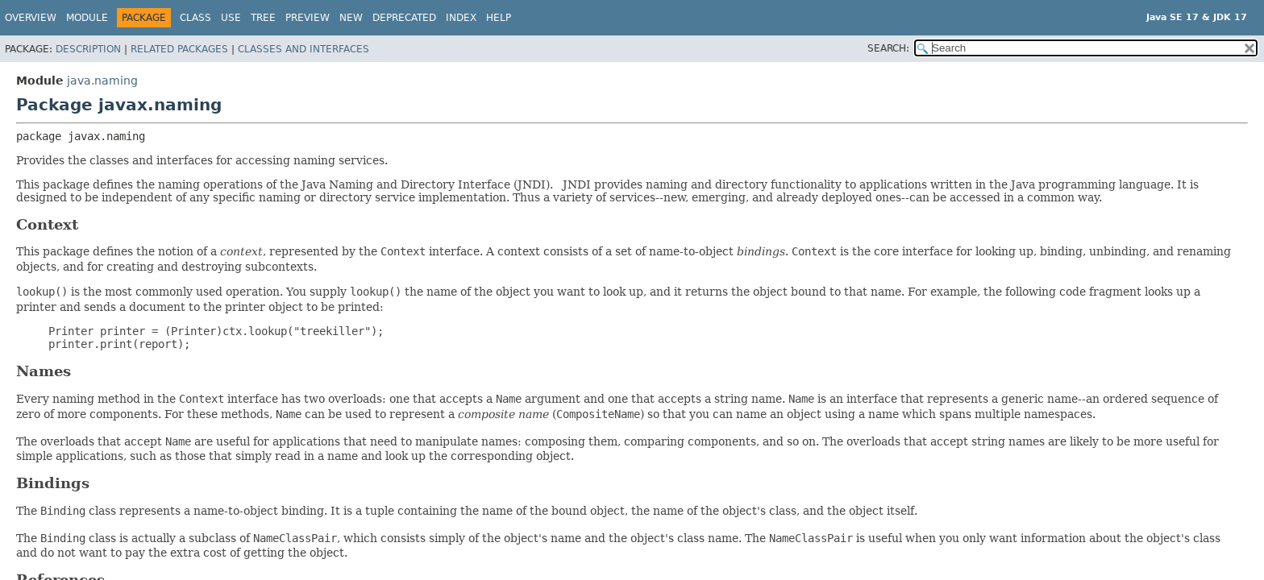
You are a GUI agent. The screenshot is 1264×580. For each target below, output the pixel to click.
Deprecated (404, 17)
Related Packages (179, 49)
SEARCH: (888, 48)
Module (87, 17)
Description (88, 49)
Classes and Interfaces (303, 49)
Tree (263, 17)
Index (461, 17)
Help (498, 17)
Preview (307, 17)
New (351, 17)
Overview (30, 17)
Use (231, 17)
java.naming (102, 80)
